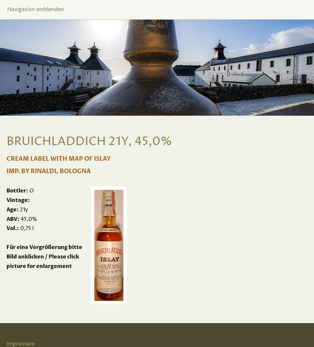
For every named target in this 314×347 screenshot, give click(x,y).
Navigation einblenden (35, 9)
